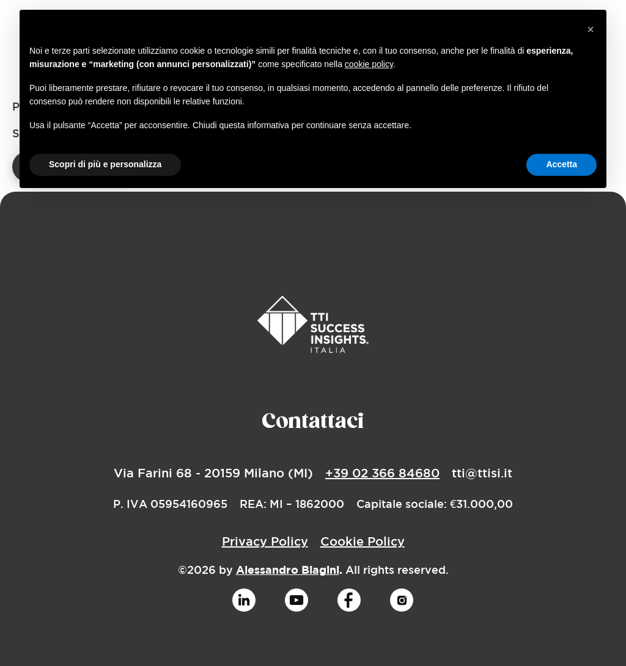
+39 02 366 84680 (382, 473)
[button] (590, 29)
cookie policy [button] (369, 64)
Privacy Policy (265, 541)
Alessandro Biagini (287, 569)
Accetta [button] (561, 164)
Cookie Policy (362, 541)
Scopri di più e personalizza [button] (105, 164)
